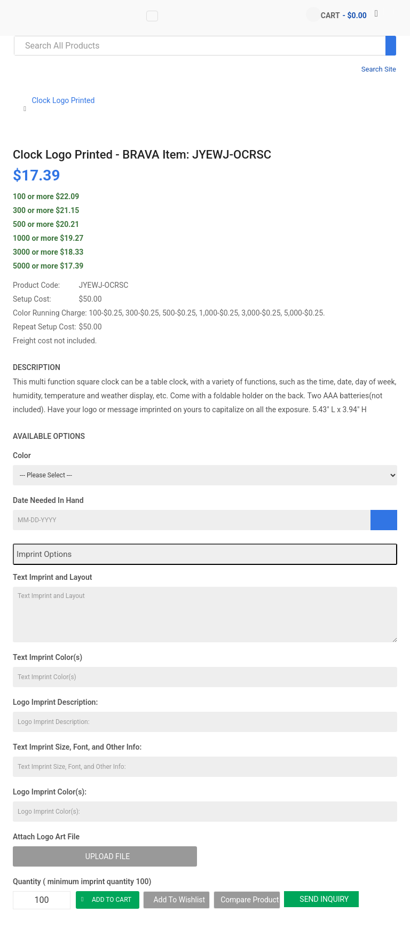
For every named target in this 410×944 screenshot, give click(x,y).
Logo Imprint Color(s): (49, 792)
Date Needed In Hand (48, 500)
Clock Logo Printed (62, 100)
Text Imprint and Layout (52, 577)
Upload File (107, 856)
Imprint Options (44, 554)
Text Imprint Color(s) (47, 657)
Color (22, 455)
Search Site (378, 69)
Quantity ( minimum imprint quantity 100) (82, 881)
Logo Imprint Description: (55, 702)
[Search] (390, 46)
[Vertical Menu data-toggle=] (152, 16)
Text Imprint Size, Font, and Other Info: (77, 747)
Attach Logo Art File (46, 836)
